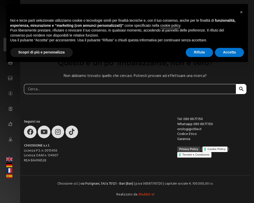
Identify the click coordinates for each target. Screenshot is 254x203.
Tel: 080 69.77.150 (190, 119)
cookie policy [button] (170, 25)
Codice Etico (187, 133)
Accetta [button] (229, 52)
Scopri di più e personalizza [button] (41, 52)
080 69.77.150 (203, 124)
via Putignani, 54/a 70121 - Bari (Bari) (106, 183)
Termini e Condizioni (195, 154)
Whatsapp (185, 124)
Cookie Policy (216, 149)
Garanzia (183, 138)
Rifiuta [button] (199, 52)
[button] (241, 12)
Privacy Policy (188, 149)
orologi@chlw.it (189, 129)
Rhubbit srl (146, 194)
